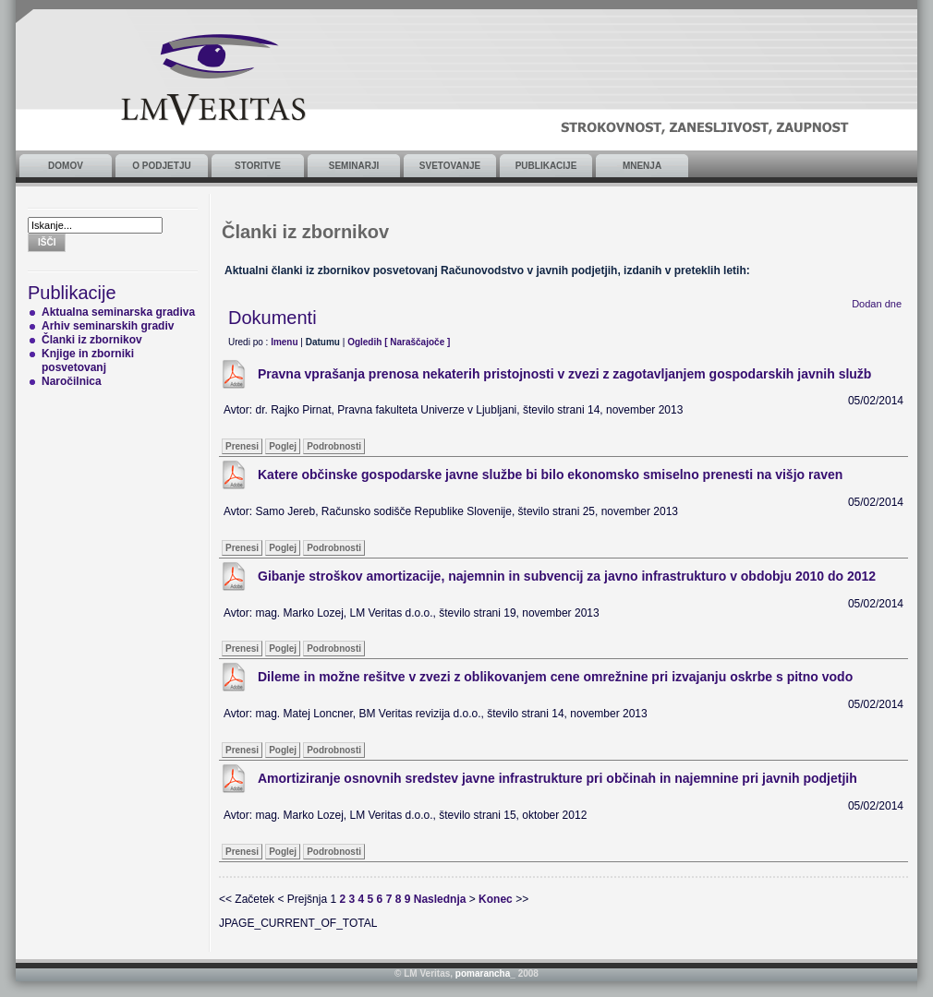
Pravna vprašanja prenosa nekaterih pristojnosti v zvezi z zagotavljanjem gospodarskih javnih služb (564, 373)
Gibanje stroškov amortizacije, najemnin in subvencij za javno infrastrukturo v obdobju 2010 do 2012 (567, 576)
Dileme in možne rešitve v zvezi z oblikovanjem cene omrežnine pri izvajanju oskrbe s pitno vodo (555, 676)
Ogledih (364, 342)
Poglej (283, 446)
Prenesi (242, 446)
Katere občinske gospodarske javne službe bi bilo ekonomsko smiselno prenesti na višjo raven (550, 474)
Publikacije (546, 166)
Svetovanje (449, 166)
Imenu (284, 342)
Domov (65, 166)
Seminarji (354, 166)
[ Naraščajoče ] (417, 342)
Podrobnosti (334, 446)
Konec (496, 899)
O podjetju (161, 166)
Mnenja (642, 166)
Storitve (258, 166)
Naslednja (440, 899)
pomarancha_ (485, 973)
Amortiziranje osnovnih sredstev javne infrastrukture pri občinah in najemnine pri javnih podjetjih (557, 778)
